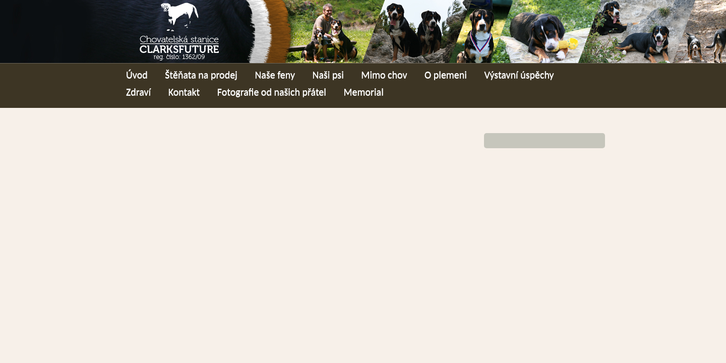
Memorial (363, 92)
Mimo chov (384, 75)
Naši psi (328, 75)
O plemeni (446, 75)
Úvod (137, 75)
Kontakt (184, 92)
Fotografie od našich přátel (271, 92)
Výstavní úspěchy (519, 75)
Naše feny (275, 75)
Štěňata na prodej (201, 75)
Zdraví (138, 92)
